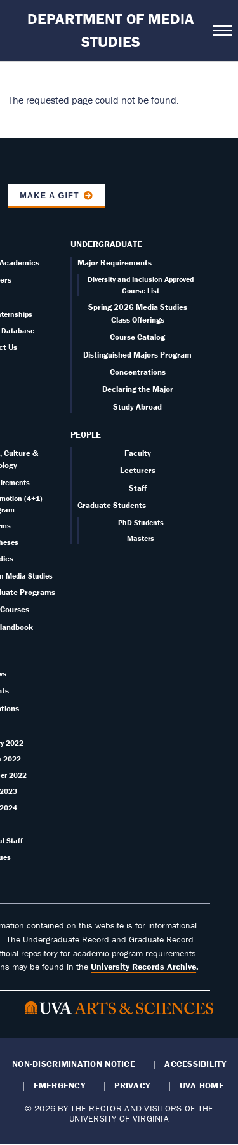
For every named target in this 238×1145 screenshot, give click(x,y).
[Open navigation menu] (221, 30)
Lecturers (137, 470)
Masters (140, 538)
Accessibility (195, 1064)
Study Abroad (137, 406)
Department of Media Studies (110, 30)
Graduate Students (111, 505)
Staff (138, 488)
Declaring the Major (137, 389)
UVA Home (202, 1085)
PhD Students (141, 522)
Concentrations (138, 371)
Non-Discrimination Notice (73, 1064)
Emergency (59, 1085)
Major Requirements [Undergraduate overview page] (114, 262)
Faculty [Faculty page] (137, 453)
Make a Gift (49, 195)
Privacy (132, 1085)
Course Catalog (137, 336)
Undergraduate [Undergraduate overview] (106, 244)
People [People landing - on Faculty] (85, 434)
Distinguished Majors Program (137, 354)
